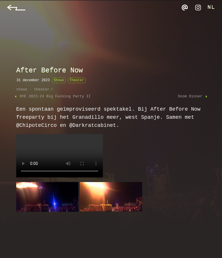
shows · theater (32, 89)
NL (211, 7)
